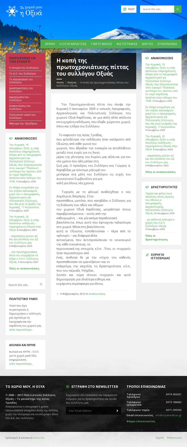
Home (60, 82)
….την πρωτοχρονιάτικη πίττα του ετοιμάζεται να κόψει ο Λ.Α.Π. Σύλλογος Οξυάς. (23, 257)
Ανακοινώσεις (97, 293)
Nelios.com (39, 437)
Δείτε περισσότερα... (21, 329)
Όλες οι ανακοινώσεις (24, 268)
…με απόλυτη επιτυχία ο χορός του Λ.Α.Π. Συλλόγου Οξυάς (159, 223)
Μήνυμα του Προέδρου (23, 123)
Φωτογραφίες (127, 44)
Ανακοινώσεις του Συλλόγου (20, 107)
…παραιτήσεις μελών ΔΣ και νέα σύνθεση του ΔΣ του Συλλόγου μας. (23, 239)
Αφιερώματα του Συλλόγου (19, 98)
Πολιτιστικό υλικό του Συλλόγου (22, 116)
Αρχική (50, 44)
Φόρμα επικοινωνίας (141, 421)
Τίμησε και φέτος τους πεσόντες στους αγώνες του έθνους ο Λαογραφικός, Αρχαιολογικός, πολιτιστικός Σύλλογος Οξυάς (159, 203)
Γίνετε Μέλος (101, 44)
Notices (72, 82)
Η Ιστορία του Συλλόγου (24, 67)
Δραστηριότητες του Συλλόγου (21, 89)
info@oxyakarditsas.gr (168, 415)
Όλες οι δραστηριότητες (156, 237)
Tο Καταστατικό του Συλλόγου (21, 81)
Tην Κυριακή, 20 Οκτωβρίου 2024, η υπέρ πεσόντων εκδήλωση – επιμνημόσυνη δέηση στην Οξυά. (25, 223)
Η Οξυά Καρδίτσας (73, 44)
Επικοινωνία (167, 44)
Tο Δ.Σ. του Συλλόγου (22, 73)
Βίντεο (147, 44)
